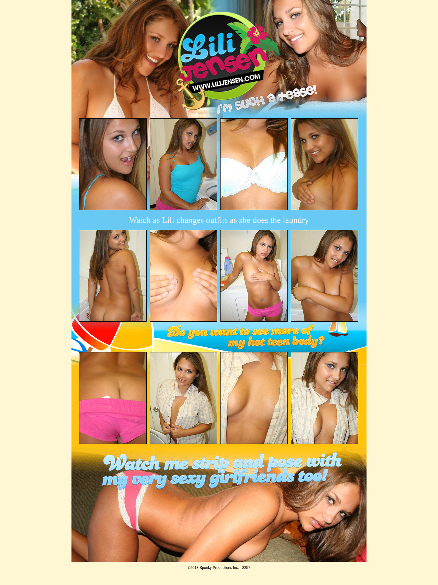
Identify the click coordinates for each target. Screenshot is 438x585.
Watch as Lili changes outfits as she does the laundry (219, 220)
